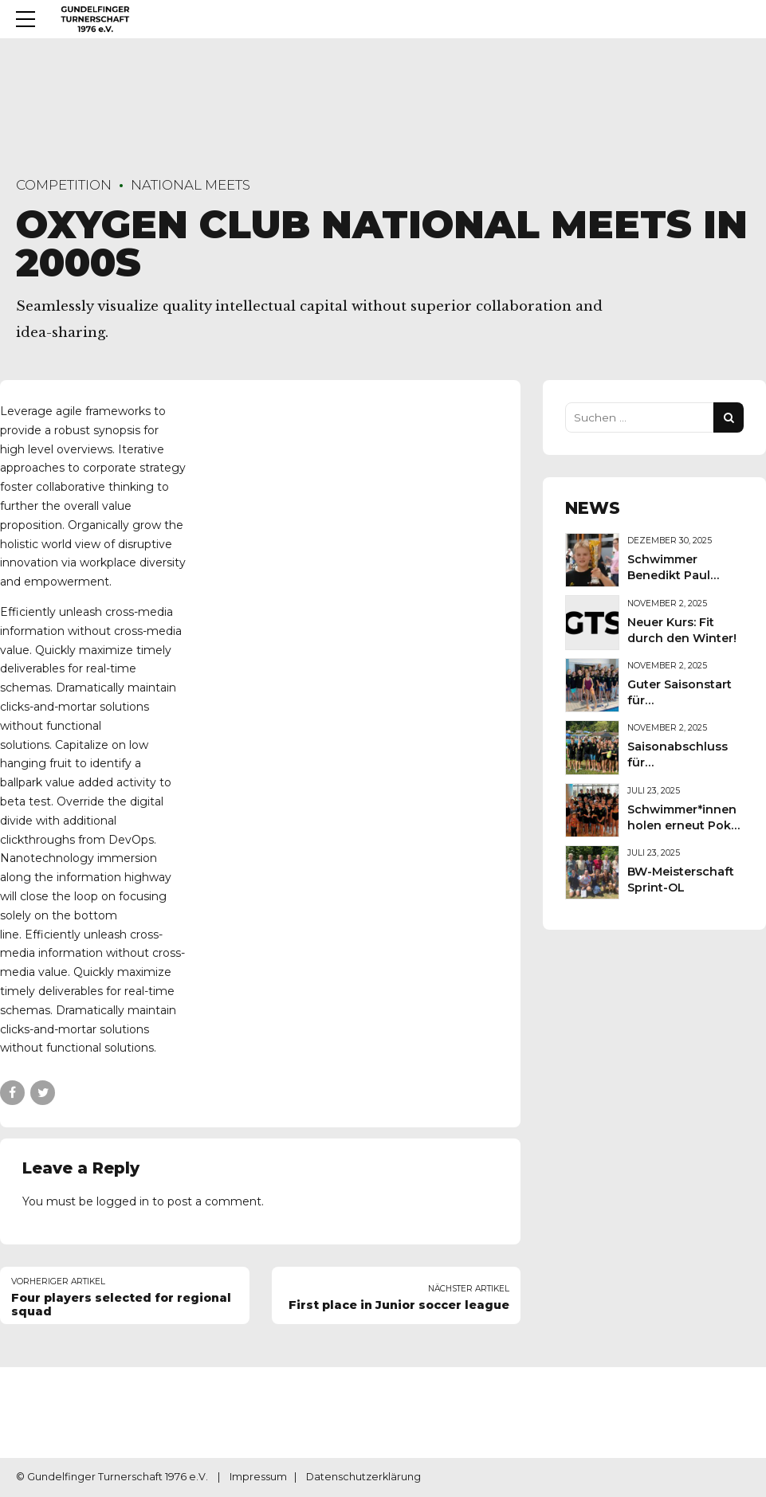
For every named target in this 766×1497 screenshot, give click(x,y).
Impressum (258, 1477)
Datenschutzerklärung (363, 1477)
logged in (122, 1201)
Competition (64, 185)
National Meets (190, 185)
